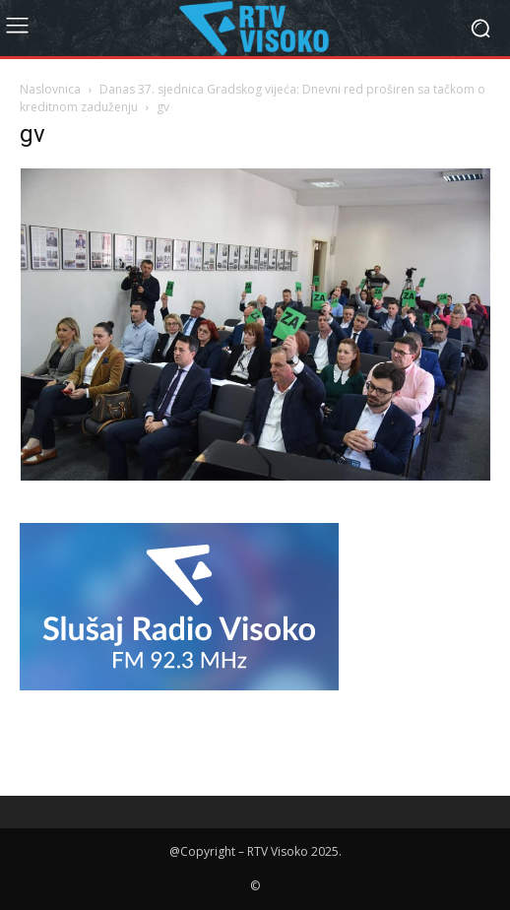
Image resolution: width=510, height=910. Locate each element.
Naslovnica (50, 89)
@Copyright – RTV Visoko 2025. (255, 851)
